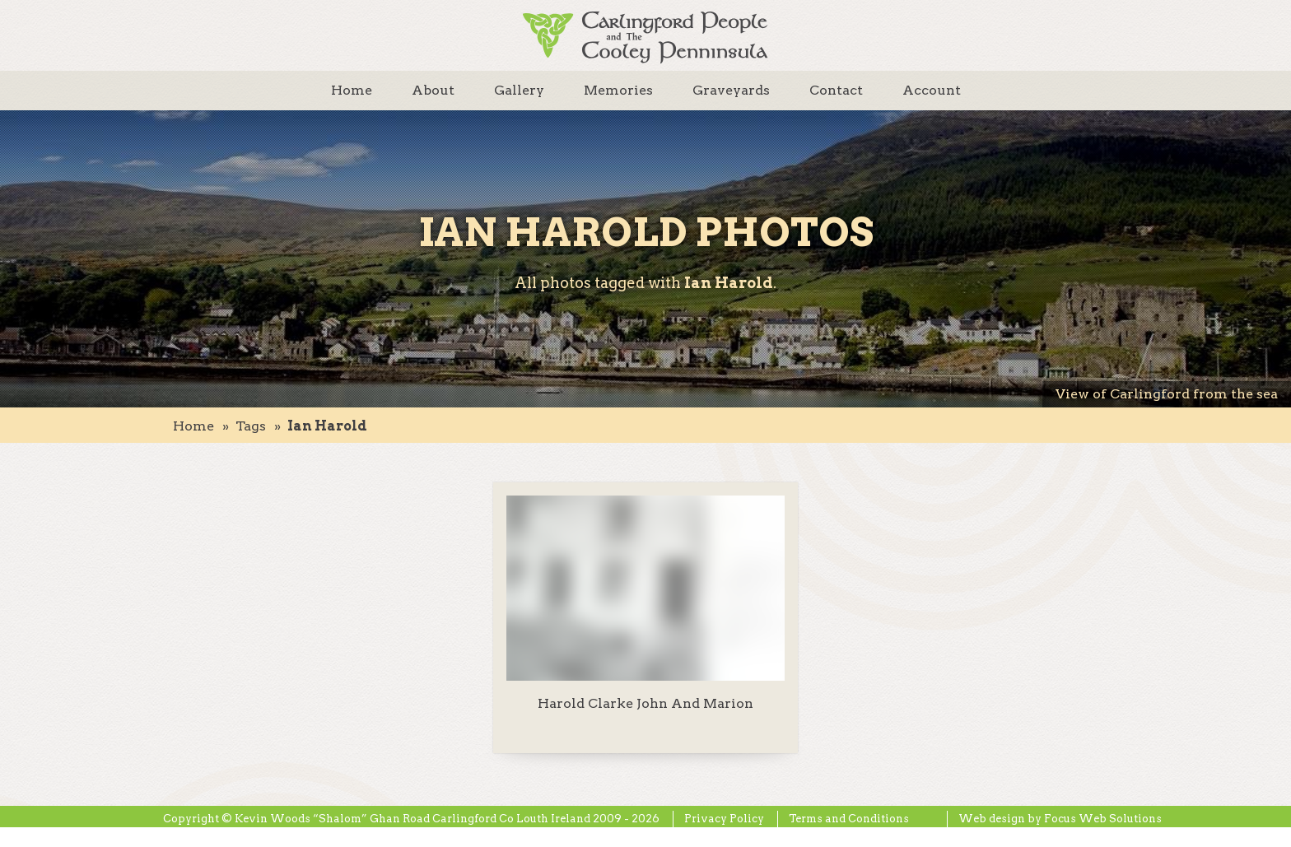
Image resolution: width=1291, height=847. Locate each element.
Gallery (519, 90)
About (433, 90)
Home (351, 90)
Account (931, 90)
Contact (836, 90)
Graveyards (731, 90)
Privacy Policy (724, 818)
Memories (618, 90)
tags (250, 426)
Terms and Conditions (849, 818)
